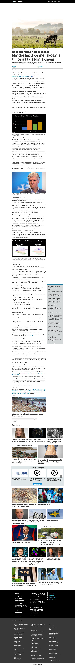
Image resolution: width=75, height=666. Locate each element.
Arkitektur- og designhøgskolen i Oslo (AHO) (21, 624)
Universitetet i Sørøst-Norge (53, 653)
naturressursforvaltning (28, 419)
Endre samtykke (17, 616)
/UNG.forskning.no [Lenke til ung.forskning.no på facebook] (52, 597)
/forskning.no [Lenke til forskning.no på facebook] (51, 595)
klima (17, 419)
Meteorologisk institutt (17, 654)
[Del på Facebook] (13, 421)
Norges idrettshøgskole (35, 650)
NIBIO (15, 657)
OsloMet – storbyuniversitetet (35, 659)
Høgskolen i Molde (17, 641)
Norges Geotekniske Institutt (35, 644)
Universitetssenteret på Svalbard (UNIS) (55, 654)
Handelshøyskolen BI (17, 638)
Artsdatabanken (16, 625)
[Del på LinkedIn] (16, 421)
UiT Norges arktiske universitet (53, 645)
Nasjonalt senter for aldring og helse (36, 634)
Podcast (55, 1)
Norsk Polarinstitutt (34, 651)
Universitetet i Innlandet (52, 649)
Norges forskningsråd (34, 647)
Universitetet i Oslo (51, 650)
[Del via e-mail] (18, 421)
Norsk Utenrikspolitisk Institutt (36, 655)
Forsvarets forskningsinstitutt (18, 634)
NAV (14, 655)
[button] (61, 476)
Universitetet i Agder (52, 646)
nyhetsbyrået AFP (30, 335)
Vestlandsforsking (51, 656)
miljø (20, 419)
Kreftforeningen (16, 650)
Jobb (59, 1)
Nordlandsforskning (34, 643)
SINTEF (50, 630)
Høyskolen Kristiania (17, 646)
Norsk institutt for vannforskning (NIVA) (37, 658)
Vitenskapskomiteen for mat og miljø (54, 660)
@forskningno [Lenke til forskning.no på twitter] (52, 593)
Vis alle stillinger (37, 484)
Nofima (32, 640)
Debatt (48, 1)
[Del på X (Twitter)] (14, 421)
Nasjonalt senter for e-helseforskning (37, 635)
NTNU (32, 629)
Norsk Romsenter (34, 654)
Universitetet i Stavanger (52, 652)
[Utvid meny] (62, 1)
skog (14, 419)
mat (36, 419)
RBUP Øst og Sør (51, 625)
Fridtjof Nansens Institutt (18, 637)
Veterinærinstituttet (52, 657)
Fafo (14, 630)
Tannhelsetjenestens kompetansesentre (55, 642)
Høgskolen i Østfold (17, 642)
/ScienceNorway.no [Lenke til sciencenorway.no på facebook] (52, 599)
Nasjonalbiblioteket (34, 630)
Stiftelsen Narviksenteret (52, 638)
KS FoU (15, 649)
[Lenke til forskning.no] (28, 1)
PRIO (49, 624)
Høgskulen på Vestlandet (18, 645)
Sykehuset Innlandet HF (52, 641)
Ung (52, 1)
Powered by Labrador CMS (37, 664)
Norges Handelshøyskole (35, 646)
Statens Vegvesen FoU (52, 637)
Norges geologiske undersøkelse (36, 648)
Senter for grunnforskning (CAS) (54, 632)
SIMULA (50, 629)
